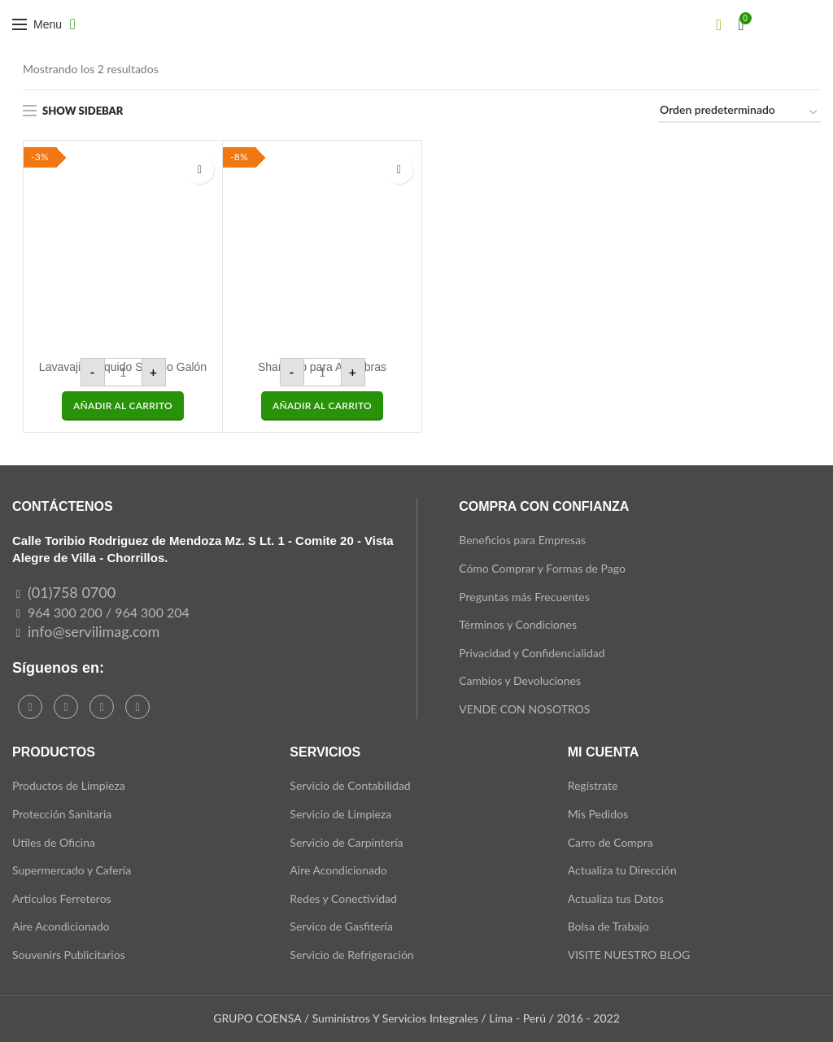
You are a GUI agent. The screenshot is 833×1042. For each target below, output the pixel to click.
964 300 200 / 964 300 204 (109, 612)
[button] (123, 406)
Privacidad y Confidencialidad (531, 653)
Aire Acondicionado (60, 926)
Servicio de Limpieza (340, 814)
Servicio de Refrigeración (351, 954)
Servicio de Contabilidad (350, 785)
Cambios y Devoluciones (520, 680)
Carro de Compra (610, 842)
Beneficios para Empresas (522, 540)
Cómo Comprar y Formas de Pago (542, 568)
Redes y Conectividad (343, 898)
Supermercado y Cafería (71, 870)
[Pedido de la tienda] (739, 112)
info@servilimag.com (93, 631)
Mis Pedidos (598, 814)
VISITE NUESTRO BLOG (629, 954)
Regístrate (593, 785)
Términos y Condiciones (518, 624)
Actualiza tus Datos (616, 898)
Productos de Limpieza (68, 785)
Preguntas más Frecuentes (524, 597)
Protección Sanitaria (61, 814)
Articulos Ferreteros (61, 898)
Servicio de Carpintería (346, 842)
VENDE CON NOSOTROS (524, 709)
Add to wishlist (199, 169)
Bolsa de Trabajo (608, 926)
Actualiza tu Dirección (622, 870)
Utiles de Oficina (53, 842)
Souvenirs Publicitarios (68, 954)
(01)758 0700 (72, 592)
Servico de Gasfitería (341, 926)
